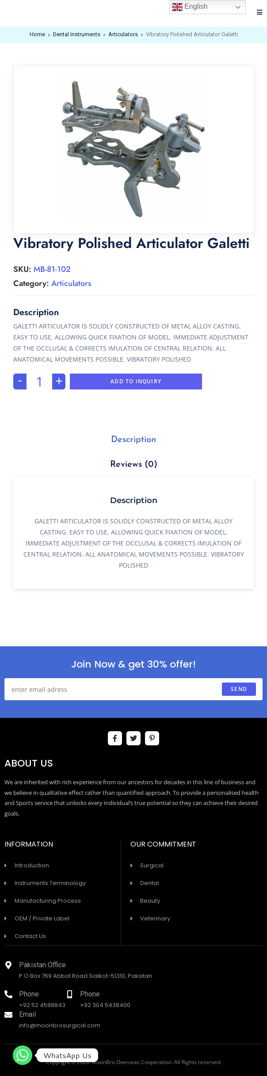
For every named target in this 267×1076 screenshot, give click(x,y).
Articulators (123, 35)
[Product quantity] (39, 381)
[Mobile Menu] (260, 13)
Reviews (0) (133, 464)
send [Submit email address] (239, 689)
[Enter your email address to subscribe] (133, 689)
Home (37, 35)
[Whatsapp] (22, 1055)
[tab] (133, 439)
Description (133, 439)
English (190, 7)
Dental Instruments (76, 35)
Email (27, 1015)
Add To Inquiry (136, 381)
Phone (29, 994)
